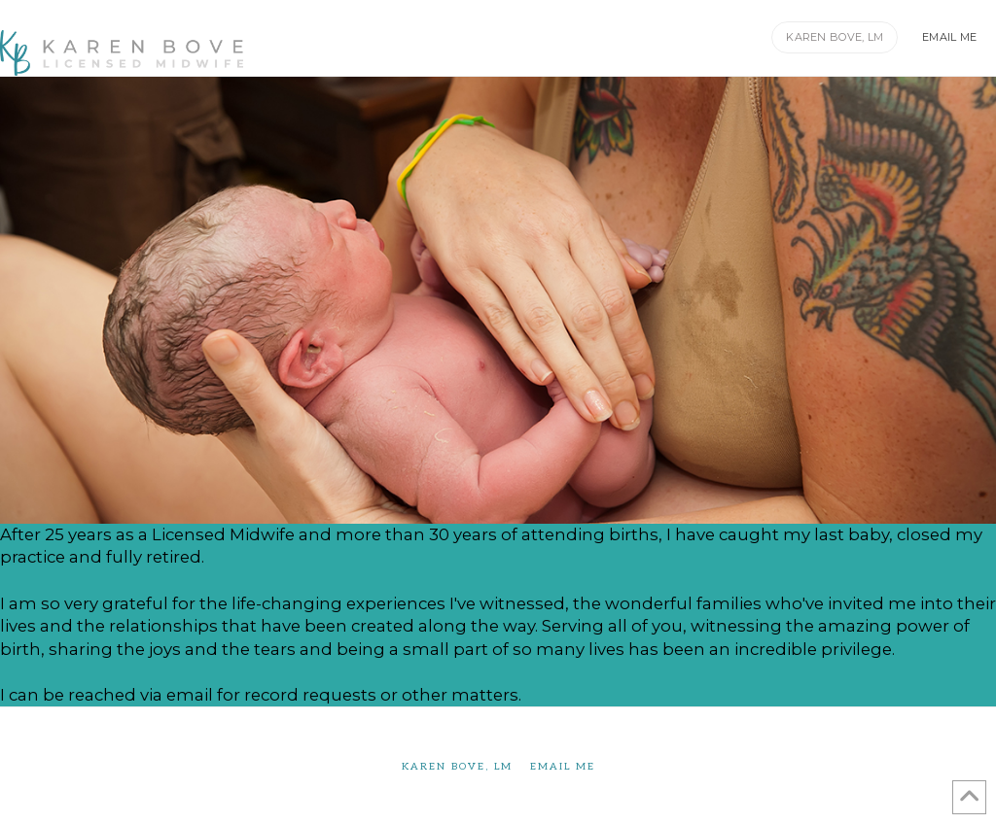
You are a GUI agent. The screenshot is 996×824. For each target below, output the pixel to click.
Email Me (562, 766)
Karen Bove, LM (457, 766)
